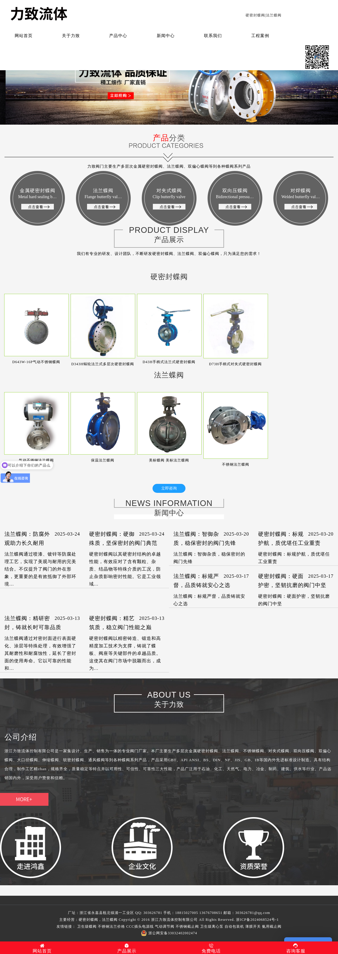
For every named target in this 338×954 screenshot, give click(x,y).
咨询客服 (296, 948)
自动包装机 (234, 926)
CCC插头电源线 (140, 926)
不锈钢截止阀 (187, 926)
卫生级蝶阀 (87, 926)
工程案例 (260, 35)
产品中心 (118, 35)
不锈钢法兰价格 (111, 926)
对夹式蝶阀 (169, 199)
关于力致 (71, 35)
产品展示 (127, 948)
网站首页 (24, 35)
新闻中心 (166, 35)
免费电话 (211, 948)
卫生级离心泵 (211, 926)
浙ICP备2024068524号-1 (257, 920)
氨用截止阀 (271, 926)
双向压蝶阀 (235, 199)
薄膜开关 (253, 926)
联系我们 (213, 35)
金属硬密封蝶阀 (37, 199)
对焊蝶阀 (300, 199)
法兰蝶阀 (103, 199)
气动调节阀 (164, 926)
